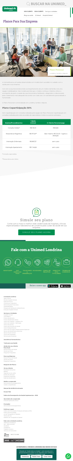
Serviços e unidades (51, 11)
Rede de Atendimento (9, 378)
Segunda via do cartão (10, 373)
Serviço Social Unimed (10, 332)
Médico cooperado (10, 381)
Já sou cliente (8, 368)
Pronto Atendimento (9, 318)
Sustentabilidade (8, 306)
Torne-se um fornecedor (10, 430)
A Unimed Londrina (10, 296)
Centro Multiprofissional (10, 328)
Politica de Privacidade (10, 412)
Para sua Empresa (9, 356)
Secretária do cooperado (12, 399)
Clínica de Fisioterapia (9, 334)
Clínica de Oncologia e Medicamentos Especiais (16, 329)
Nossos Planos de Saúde (10, 349)
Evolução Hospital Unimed (11, 309)
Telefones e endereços (10, 422)
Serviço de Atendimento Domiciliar (13, 331)
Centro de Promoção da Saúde (12, 326)
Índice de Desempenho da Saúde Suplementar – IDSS (21, 395)
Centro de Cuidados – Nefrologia (12, 323)
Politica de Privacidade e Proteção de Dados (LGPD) (18, 411)
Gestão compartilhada (10, 384)
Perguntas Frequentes (10, 352)
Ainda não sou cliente (11, 346)
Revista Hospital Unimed (10, 300)
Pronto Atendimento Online (11, 319)
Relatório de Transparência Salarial (13, 417)
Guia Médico (7, 316)
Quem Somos (7, 298)
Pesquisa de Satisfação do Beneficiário (14, 308)
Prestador (7, 404)
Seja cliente (38, 11)
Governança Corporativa (10, 303)
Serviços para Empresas (10, 336)
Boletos (6, 371)
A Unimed (38, 15)
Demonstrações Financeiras (11, 305)
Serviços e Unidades (10, 313)
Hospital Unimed (47, 15)
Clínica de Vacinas (8, 324)
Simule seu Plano (8, 351)
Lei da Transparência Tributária (12, 414)
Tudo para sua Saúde (10, 343)
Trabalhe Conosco (8, 429)
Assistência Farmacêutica (12, 339)
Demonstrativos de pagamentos (12, 383)
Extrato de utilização (9, 374)
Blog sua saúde (28, 15)
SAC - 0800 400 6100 (9, 424)
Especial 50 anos (8, 301)
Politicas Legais (9, 409)
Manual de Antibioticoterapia (13, 388)
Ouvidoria (6, 426)
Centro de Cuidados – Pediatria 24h (13, 321)
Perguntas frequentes (9, 376)
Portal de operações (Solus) (11, 400)
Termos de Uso (8, 415)
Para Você (7, 348)
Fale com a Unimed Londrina (13, 421)
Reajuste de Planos (10, 364)
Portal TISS (7, 392)
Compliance (7, 427)
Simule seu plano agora (37, 232)
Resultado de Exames (9, 370)
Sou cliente (28, 11)
